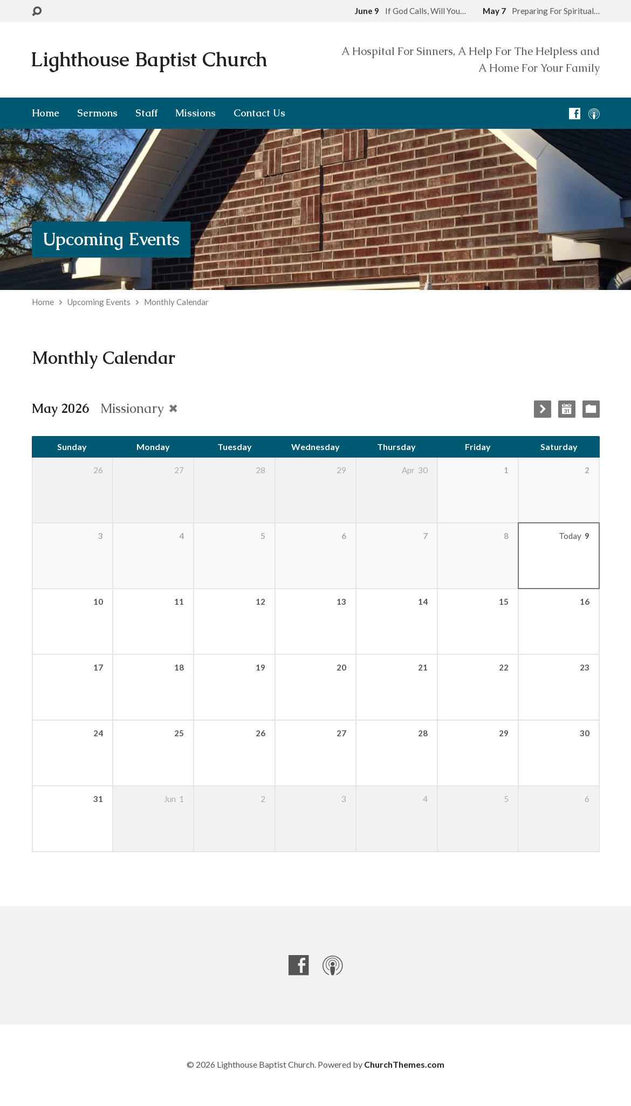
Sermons (97, 113)
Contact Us (259, 113)
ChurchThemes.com (404, 1064)
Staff (146, 113)
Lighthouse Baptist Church (149, 59)
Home (45, 113)
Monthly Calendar (176, 302)
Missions (195, 113)
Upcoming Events (111, 239)
